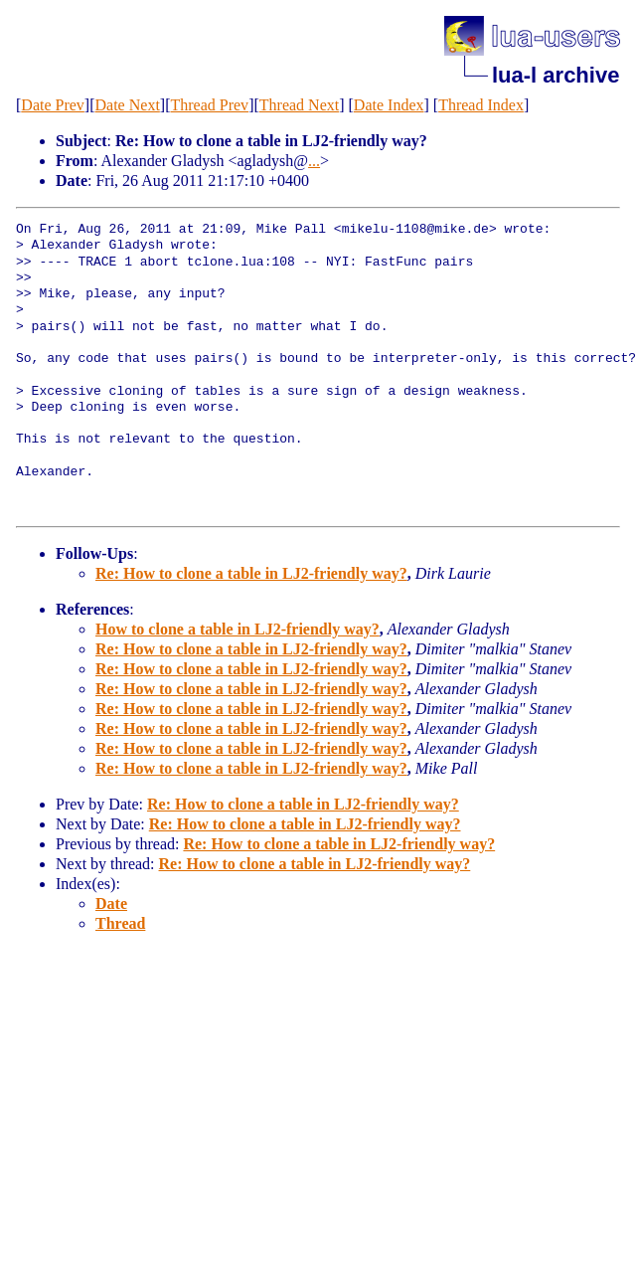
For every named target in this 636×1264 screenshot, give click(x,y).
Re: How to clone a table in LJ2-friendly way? (251, 573)
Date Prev (52, 104)
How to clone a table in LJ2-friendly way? (237, 629)
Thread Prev (209, 104)
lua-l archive (555, 75)
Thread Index (481, 104)
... (314, 160)
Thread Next (299, 104)
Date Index (389, 104)
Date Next (127, 104)
